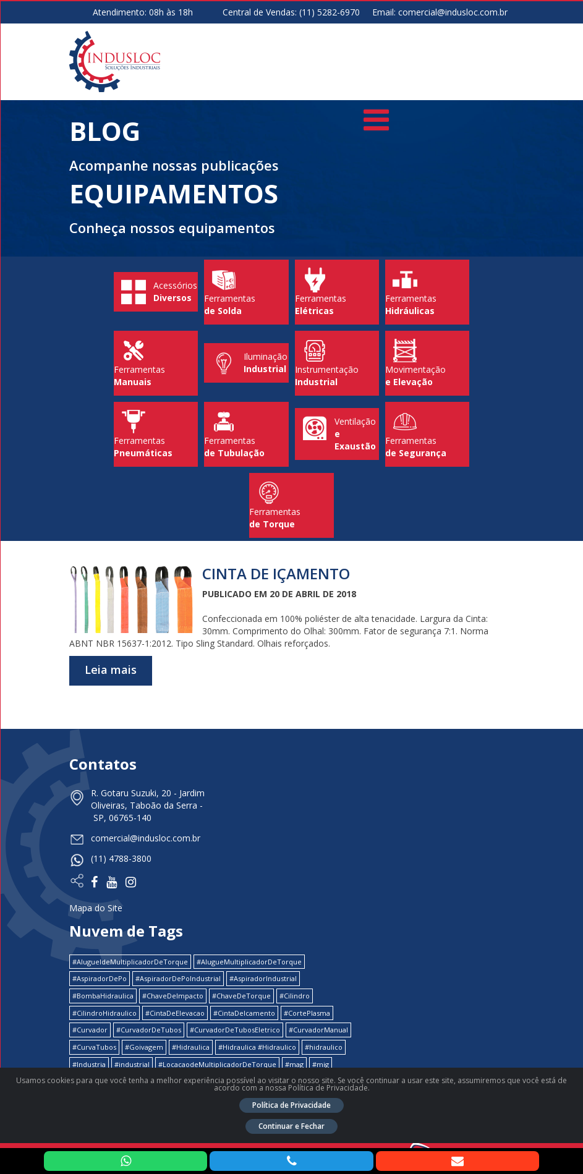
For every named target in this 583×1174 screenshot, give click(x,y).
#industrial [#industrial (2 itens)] (132, 1064)
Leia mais (111, 669)
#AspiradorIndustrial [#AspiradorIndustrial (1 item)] (263, 978)
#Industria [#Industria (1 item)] (89, 1064)
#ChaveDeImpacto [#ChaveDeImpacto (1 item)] (172, 995)
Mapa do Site (95, 908)
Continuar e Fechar (291, 1126)
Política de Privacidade (291, 1105)
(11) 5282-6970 (329, 12)
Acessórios (156, 292)
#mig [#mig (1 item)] (320, 1064)
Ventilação (337, 434)
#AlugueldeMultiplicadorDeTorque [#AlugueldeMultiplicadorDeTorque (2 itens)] (130, 961)
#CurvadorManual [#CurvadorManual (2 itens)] (318, 1029)
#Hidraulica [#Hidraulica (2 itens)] (191, 1047)
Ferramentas (246, 292)
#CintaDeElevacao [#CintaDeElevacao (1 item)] (175, 1013)
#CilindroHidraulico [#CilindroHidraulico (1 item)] (104, 1013)
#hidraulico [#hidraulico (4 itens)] (324, 1047)
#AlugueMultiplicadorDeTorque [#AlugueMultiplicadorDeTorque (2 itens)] (249, 961)
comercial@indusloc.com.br (453, 12)
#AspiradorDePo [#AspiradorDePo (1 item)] (99, 978)
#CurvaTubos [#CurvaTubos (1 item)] (94, 1047)
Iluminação (246, 363)
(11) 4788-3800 (121, 858)
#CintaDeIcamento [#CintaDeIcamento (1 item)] (244, 1013)
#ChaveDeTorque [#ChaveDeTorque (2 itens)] (241, 995)
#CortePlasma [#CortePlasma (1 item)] (307, 1013)
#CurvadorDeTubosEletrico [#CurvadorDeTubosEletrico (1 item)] (235, 1029)
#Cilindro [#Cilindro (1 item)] (294, 995)
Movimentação (427, 363)
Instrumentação (337, 363)
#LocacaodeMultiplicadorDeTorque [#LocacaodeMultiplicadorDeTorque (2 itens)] (217, 1064)
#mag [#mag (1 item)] (294, 1064)
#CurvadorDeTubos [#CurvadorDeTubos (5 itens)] (148, 1029)
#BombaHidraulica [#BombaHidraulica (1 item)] (103, 995)
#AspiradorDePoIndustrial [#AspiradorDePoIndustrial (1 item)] (178, 978)
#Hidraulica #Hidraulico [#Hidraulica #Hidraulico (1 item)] (257, 1047)
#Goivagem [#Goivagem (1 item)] (144, 1047)
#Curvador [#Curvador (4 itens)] (90, 1029)
